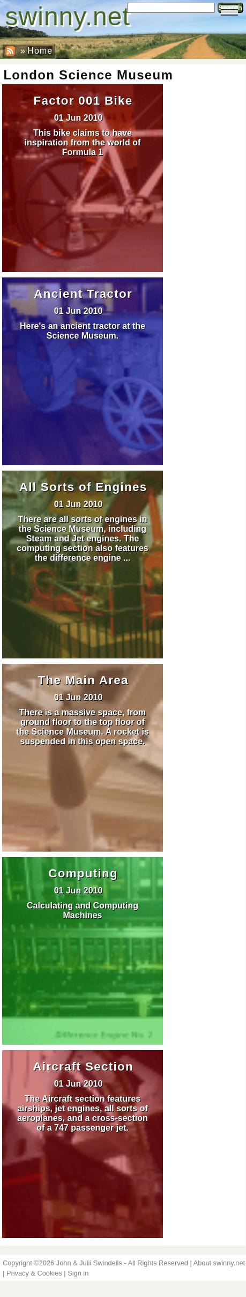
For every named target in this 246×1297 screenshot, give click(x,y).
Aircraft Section (83, 1066)
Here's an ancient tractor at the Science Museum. (82, 330)
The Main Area (83, 680)
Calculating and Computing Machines (82, 910)
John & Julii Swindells (89, 1263)
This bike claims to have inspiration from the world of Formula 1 (83, 142)
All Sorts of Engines (83, 487)
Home (40, 50)
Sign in (78, 1273)
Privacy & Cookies (34, 1273)
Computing (83, 873)
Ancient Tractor (83, 294)
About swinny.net (219, 1263)
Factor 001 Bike (83, 100)
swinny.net (67, 16)
